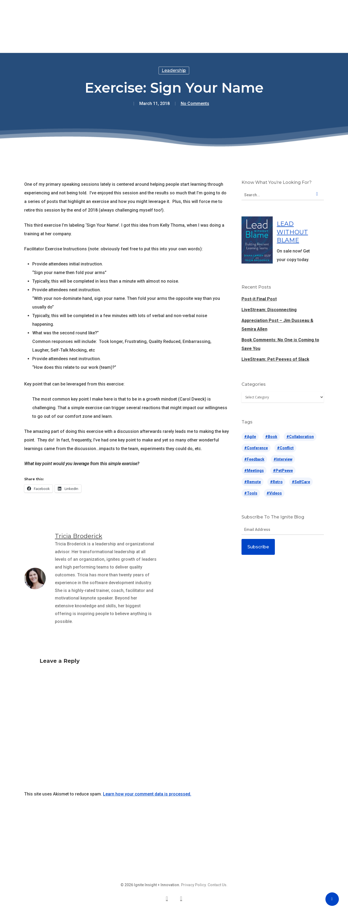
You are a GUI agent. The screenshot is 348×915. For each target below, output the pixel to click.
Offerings (105, 15)
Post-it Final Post (259, 299)
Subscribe (258, 546)
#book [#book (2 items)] (271, 436)
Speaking (137, 15)
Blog (219, 15)
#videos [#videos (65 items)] (274, 493)
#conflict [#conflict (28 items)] (285, 448)
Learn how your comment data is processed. (147, 794)
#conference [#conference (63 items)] (256, 448)
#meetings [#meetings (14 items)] (254, 470)
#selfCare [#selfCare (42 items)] (301, 482)
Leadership (174, 70)
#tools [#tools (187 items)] (250, 493)
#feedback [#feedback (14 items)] (254, 459)
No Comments (195, 103)
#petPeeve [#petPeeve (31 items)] (283, 470)
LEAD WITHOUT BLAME (292, 232)
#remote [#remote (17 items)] (252, 482)
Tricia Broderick (78, 536)
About (240, 15)
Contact (267, 15)
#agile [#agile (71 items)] (250, 436)
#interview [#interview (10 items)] (283, 459)
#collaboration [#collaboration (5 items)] (300, 436)
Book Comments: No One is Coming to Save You (280, 344)
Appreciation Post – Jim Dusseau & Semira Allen (277, 325)
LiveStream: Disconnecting (269, 309)
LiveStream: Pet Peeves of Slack (275, 359)
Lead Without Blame (180, 15)
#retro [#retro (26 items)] (276, 482)
